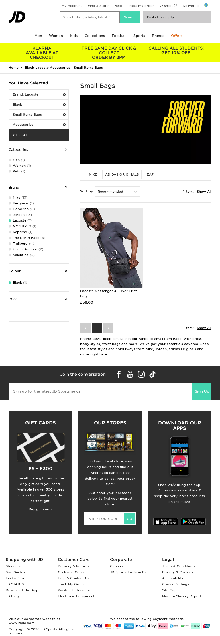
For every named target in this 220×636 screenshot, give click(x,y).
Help (118, 6)
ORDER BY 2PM (109, 53)
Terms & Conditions (178, 566)
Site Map (169, 590)
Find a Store (98, 6)
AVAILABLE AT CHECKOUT (42, 53)
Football (119, 36)
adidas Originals (122, 174)
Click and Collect (72, 572)
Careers (116, 566)
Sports (139, 36)
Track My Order (71, 584)
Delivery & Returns (73, 566)
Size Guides (15, 572)
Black (39, 105)
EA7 (150, 174)
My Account (72, 6)
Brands (158, 36)
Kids (74, 36)
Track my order (141, 6)
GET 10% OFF (176, 50)
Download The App (22, 590)
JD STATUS (15, 584)
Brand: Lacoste (39, 94)
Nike (93, 174)
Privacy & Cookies (177, 572)
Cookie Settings (175, 584)
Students (13, 566)
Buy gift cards (40, 509)
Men (38, 36)
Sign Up (202, 391)
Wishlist (166, 6)
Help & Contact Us (73, 578)
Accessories (39, 125)
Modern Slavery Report (181, 596)
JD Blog (12, 596)
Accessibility (172, 578)
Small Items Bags (39, 115)
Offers (176, 36)
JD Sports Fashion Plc (128, 572)
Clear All (20, 135)
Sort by (86, 191)
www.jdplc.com (21, 623)
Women (56, 36)
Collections (95, 36)
